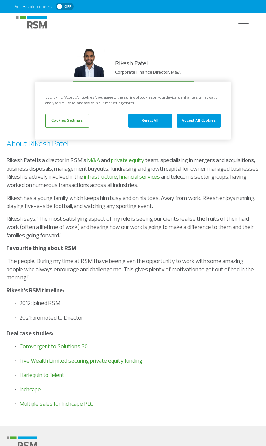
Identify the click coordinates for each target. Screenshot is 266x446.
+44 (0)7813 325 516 (133, 108)
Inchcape (30, 389)
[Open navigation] (243, 23)
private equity (127, 160)
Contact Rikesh (133, 89)
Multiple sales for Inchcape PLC (57, 403)
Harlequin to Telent (42, 375)
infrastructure (100, 176)
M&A (93, 160)
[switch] (65, 6)
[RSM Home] (31, 22)
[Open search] (230, 23)
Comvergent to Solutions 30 (54, 346)
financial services (139, 176)
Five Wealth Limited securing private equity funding (81, 360)
